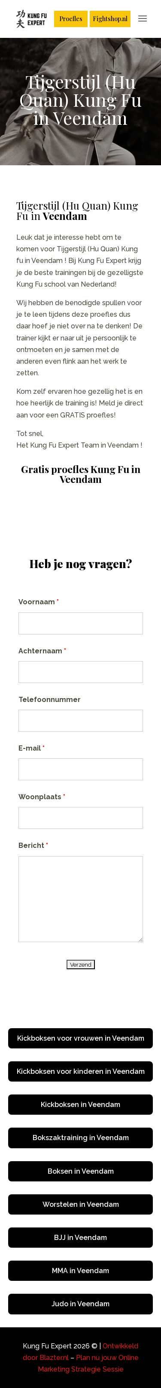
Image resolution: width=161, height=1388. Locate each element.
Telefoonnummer (49, 700)
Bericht (33, 845)
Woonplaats (41, 797)
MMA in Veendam (80, 1271)
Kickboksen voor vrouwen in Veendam (80, 1038)
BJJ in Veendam (80, 1237)
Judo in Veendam (80, 1304)
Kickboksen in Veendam (80, 1105)
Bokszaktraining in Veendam (81, 1138)
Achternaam (42, 651)
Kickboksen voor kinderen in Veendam (81, 1071)
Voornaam (38, 602)
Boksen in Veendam (81, 1171)
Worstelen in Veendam (81, 1204)
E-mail (31, 748)
